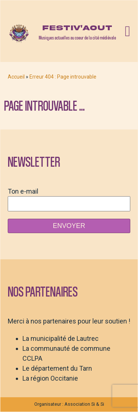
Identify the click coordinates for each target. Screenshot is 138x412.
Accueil (16, 77)
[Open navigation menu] (127, 31)
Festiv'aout (77, 28)
